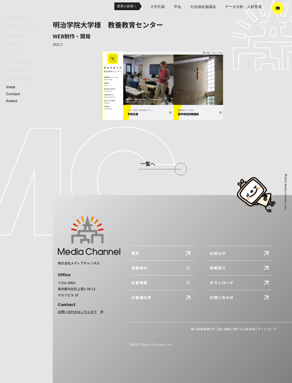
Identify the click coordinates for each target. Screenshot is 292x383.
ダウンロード (222, 282)
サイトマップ (267, 329)
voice (10, 102)
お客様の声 (141, 297)
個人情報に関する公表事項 (237, 329)
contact (13, 109)
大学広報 (157, 6)
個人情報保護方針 (203, 329)
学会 (177, 6)
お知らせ (218, 253)
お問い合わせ (222, 297)
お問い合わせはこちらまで (81, 311)
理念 (135, 253)
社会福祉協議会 (203, 6)
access (11, 116)
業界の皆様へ (126, 6)
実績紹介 (218, 267)
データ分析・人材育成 (243, 6)
